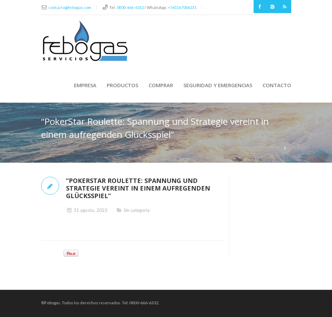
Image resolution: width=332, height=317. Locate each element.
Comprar (161, 85)
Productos (122, 85)
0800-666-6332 (130, 7)
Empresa (85, 85)
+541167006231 (182, 7)
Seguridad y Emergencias (217, 85)
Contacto (277, 85)
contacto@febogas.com (69, 7)
